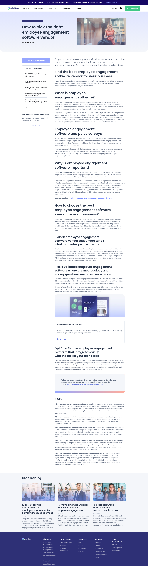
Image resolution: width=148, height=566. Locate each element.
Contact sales (132, 8)
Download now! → (110, 2)
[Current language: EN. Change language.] (120, 8)
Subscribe (36, 125)
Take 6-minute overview (36, 60)
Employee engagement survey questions (85, 384)
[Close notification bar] (145, 3)
